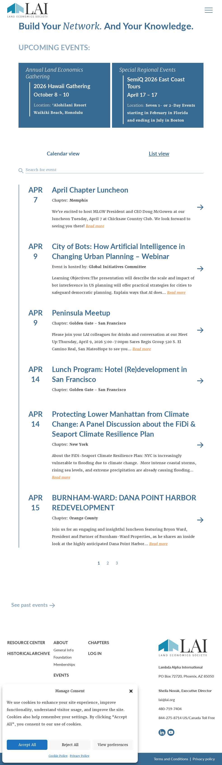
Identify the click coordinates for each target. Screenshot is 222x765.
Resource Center (26, 642)
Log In (95, 653)
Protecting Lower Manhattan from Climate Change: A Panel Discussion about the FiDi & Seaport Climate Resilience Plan (124, 424)
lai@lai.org (167, 699)
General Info (64, 649)
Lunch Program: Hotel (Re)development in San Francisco (119, 374)
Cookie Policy (58, 756)
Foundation (63, 657)
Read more (95, 226)
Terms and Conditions (171, 758)
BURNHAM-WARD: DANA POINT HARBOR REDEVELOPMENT (124, 502)
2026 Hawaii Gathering (62, 86)
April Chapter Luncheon (90, 189)
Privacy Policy (79, 756)
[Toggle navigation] (208, 10)
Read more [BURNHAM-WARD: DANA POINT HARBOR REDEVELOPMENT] (200, 520)
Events (61, 675)
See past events (29, 604)
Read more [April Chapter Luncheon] (200, 207)
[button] (131, 691)
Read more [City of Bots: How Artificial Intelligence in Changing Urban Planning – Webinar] (200, 269)
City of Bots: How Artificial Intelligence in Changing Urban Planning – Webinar (118, 251)
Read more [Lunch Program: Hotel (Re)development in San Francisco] (200, 381)
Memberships (64, 664)
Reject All (70, 745)
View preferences (113, 745)
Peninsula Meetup (81, 312)
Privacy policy (204, 758)
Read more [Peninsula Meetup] (200, 330)
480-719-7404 (170, 708)
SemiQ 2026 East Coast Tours (156, 82)
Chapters (98, 642)
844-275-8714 (170, 717)
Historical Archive (28, 653)
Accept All (27, 745)
